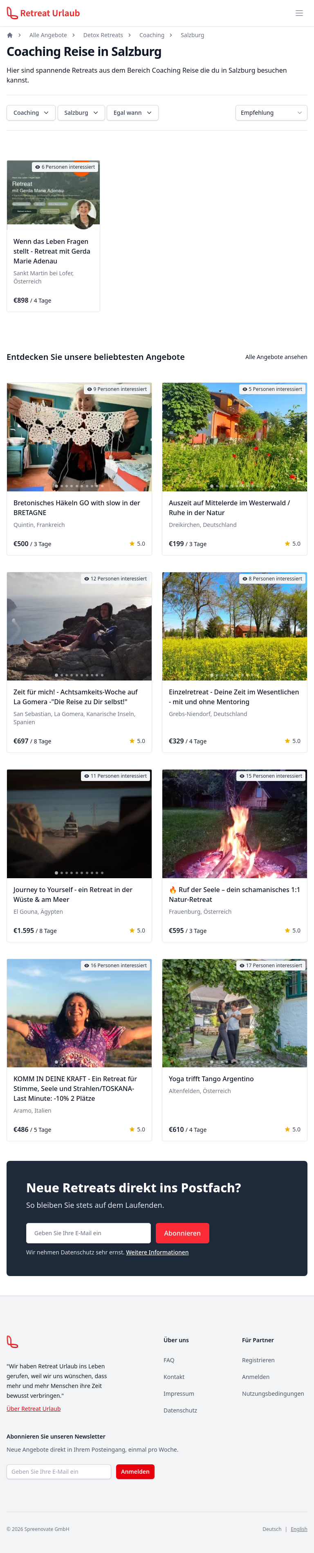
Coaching (151, 35)
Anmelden (255, 1377)
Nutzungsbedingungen (273, 1393)
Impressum (179, 1393)
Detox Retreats (103, 35)
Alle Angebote (48, 35)
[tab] (33, 225)
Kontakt (174, 1377)
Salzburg (192, 35)
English (299, 1529)
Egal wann (133, 113)
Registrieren (258, 1360)
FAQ (169, 1360)
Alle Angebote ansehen (276, 357)
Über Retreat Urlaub (34, 1408)
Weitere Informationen (157, 1252)
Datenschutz (180, 1410)
